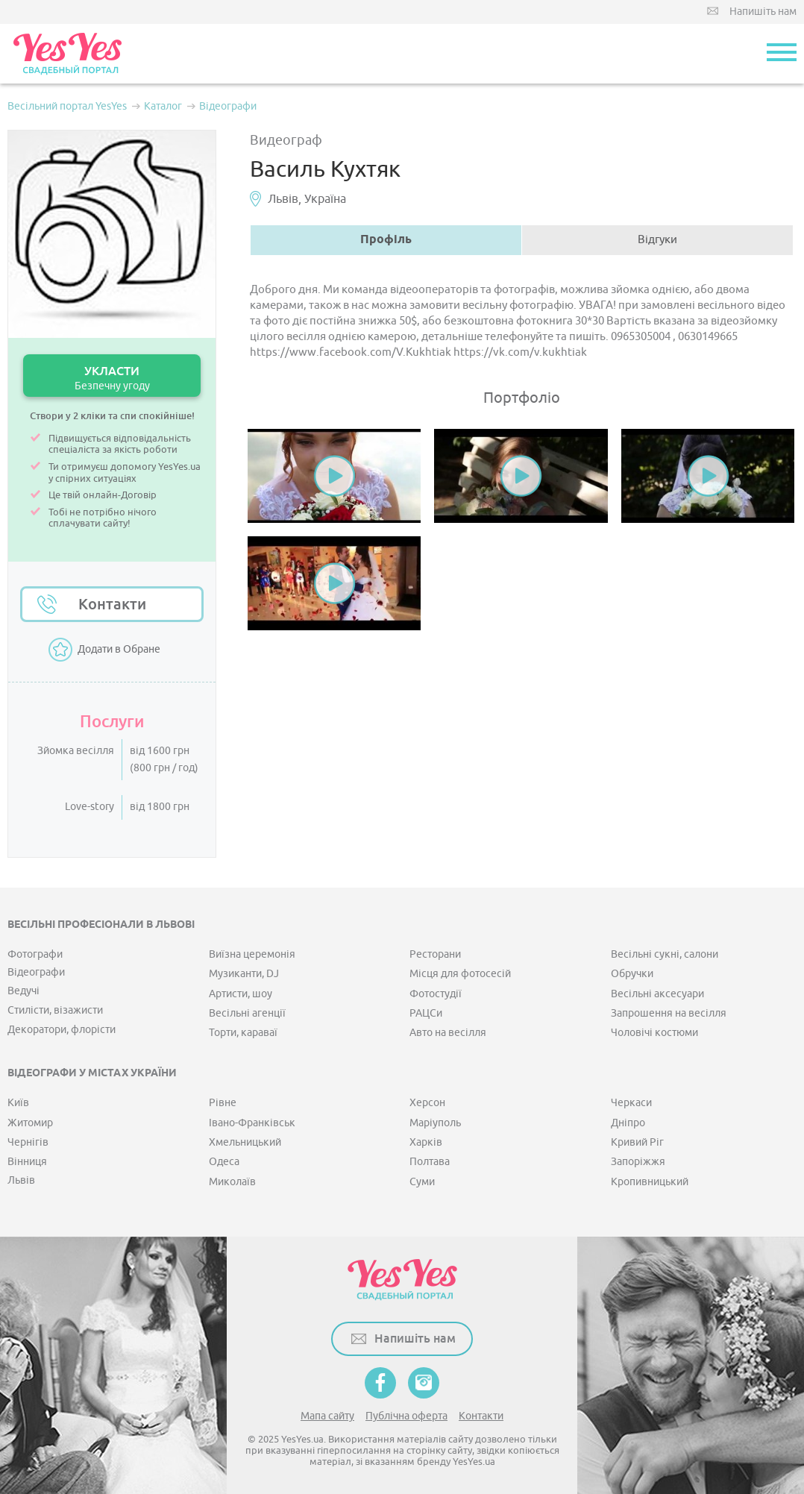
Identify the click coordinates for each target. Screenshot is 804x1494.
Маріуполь (435, 1123)
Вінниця (27, 1161)
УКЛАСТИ (112, 377)
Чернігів (27, 1142)
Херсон (427, 1102)
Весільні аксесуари (657, 994)
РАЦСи (425, 1013)
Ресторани (435, 954)
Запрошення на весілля (668, 1013)
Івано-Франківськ (252, 1123)
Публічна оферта (406, 1416)
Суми (422, 1182)
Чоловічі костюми (654, 1032)
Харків (425, 1142)
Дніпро (628, 1123)
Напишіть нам (763, 11)
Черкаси (631, 1102)
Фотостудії (435, 994)
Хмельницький (245, 1142)
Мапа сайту (327, 1416)
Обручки (632, 973)
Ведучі (23, 991)
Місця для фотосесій (460, 973)
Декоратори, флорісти (61, 1029)
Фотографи (35, 954)
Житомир (30, 1123)
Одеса (224, 1161)
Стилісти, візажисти (55, 1010)
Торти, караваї (243, 1032)
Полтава (429, 1161)
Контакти (112, 604)
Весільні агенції (247, 1013)
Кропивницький (649, 1182)
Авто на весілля (447, 1032)
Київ (18, 1102)
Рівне (222, 1102)
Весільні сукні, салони (664, 954)
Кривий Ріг (637, 1142)
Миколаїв (232, 1182)
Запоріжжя (638, 1161)
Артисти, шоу (240, 994)
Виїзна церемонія (252, 954)
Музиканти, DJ (244, 973)
